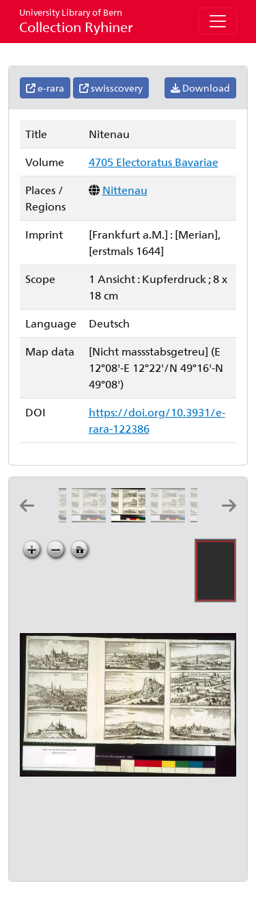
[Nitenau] (131, 518)
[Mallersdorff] (91, 518)
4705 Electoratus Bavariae (153, 162)
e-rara (45, 87)
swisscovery (111, 87)
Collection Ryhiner (76, 21)
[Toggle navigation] (218, 21)
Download (200, 87)
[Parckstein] (170, 518)
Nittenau (124, 190)
